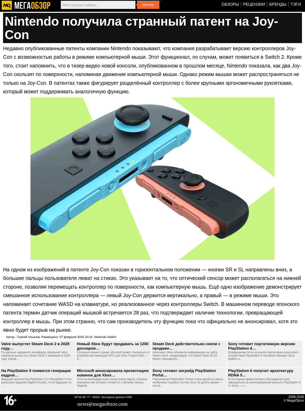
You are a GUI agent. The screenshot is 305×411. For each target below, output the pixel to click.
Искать (148, 5)
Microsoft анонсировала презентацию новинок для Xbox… (113, 373)
